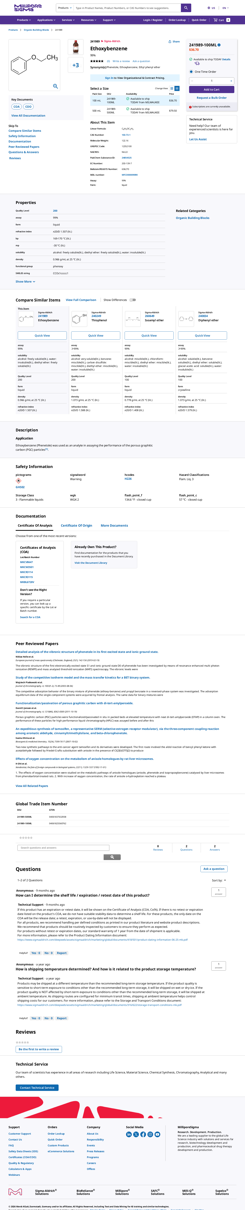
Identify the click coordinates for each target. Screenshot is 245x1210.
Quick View (42, 335)
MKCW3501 (27, 567)
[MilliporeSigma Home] (28, 7)
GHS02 (20, 487)
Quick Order (199, 20)
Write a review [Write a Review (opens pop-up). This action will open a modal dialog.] (121, 61)
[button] (153, 20)
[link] (192, 218)
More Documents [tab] (114, 525)
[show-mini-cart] (222, 19)
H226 (128, 479)
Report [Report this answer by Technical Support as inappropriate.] (62, 944)
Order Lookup (177, 20)
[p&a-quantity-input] (211, 81)
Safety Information (22, 136)
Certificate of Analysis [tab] (35, 525)
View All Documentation (28, 115)
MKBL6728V (27, 582)
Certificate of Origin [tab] (76, 525)
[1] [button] (46, 449)
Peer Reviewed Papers (24, 147)
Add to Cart (211, 89)
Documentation (20, 141)
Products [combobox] (63, 7)
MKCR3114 (26, 572)
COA (17, 107)
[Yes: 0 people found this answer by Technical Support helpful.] (36, 944)
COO (28, 107)
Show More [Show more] (25, 281)
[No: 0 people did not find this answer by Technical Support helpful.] (48, 944)
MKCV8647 (26, 562)
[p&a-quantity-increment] (231, 81)
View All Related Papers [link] (32, 786)
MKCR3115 (26, 577)
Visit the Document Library (91, 562)
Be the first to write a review (40, 1041)
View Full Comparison (81, 300)
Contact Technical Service (37, 1079)
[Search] (186, 8)
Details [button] (226, 59)
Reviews (15, 158)
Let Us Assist (198, 139)
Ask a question (214, 859)
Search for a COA (30, 617)
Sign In (109, 78)
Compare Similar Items (25, 131)
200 (55, 210)
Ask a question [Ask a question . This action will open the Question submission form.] (141, 61)
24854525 (127, 157)
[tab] (16, 30)
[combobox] (123, 8)
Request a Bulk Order (211, 97)
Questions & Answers (24, 152)
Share (174, 41)
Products (13, 29)
